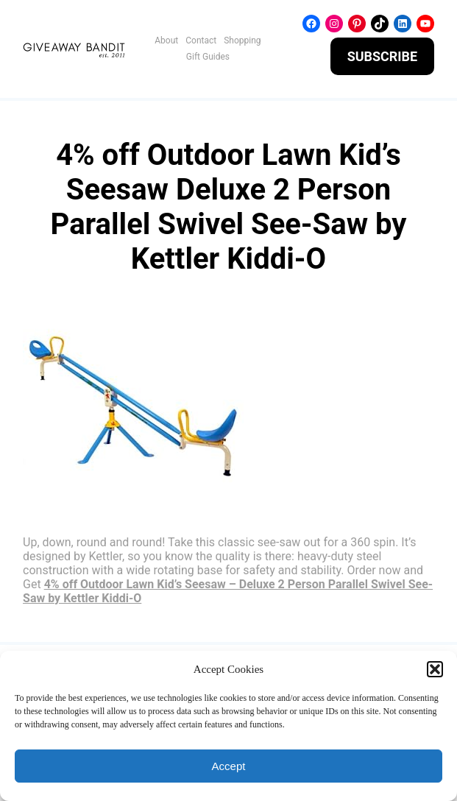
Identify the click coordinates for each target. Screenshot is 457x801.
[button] (435, 669)
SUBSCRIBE (382, 56)
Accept (229, 766)
